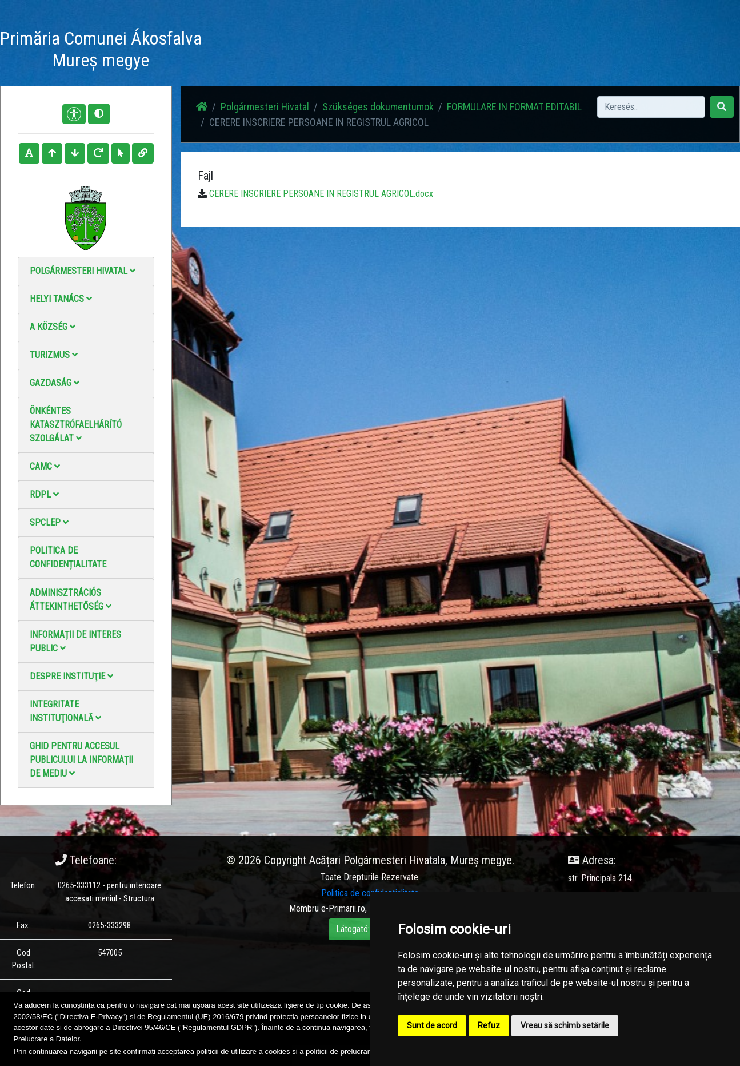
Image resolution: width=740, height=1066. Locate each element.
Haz (284, 51)
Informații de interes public (75, 641)
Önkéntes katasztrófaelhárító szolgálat (76, 424)
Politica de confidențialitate (68, 557)
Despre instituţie (71, 676)
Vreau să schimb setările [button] (565, 1025)
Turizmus (54, 354)
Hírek (315, 51)
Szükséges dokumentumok (378, 107)
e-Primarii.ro (343, 908)
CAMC (45, 466)
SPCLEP (49, 522)
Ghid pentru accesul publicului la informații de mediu (81, 760)
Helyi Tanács (61, 298)
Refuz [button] (489, 1025)
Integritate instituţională (65, 711)
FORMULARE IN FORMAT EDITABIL (514, 107)
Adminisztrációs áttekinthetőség (70, 599)
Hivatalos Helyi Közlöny (564, 51)
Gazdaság (54, 382)
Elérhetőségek (481, 51)
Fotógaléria (360, 51)
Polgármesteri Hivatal (82, 270)
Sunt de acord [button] (432, 1025)
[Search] (651, 107)
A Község (52, 326)
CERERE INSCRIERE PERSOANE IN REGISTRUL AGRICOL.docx (321, 193)
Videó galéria (418, 51)
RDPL (44, 494)
